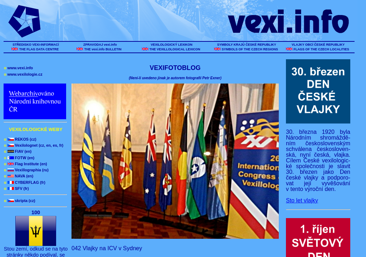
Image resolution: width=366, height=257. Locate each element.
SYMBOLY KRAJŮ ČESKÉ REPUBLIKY (246, 44)
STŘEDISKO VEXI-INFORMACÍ (36, 44)
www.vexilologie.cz (23, 74)
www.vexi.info (18, 68)
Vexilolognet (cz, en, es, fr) (33, 145)
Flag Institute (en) (25, 164)
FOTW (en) (19, 158)
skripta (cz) (19, 200)
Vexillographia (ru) (26, 170)
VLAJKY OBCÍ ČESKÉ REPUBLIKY (318, 44)
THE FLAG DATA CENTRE (38, 49)
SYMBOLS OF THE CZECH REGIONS (250, 49)
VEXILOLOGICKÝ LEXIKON (171, 44)
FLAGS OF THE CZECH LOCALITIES (321, 49)
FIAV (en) (17, 151)
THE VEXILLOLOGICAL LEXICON (175, 49)
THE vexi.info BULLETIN (103, 49)
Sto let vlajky (302, 200)
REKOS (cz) (20, 139)
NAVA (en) (18, 176)
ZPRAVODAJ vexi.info (100, 44)
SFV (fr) (16, 188)
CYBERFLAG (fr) (24, 182)
